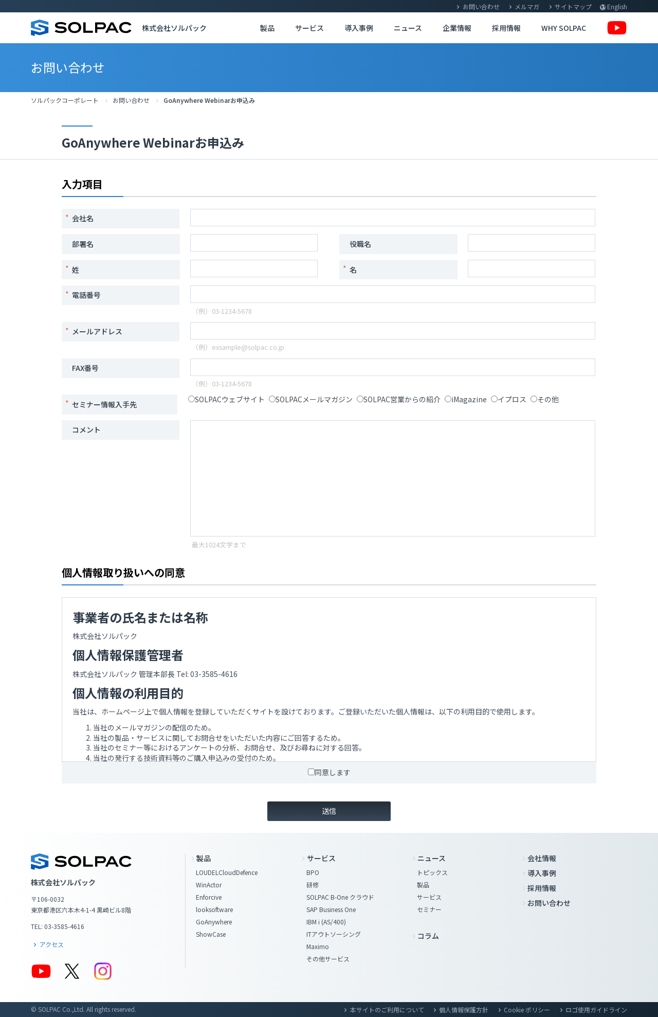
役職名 (360, 244)
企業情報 (457, 28)
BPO (312, 872)
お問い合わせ (481, 6)
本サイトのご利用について (387, 1009)
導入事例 (358, 28)
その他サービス (328, 958)
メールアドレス (97, 331)
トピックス (432, 872)
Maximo (317, 946)
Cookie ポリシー (527, 1009)
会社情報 (541, 858)
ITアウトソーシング (333, 934)
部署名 (83, 244)
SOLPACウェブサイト (226, 399)
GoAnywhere (214, 921)
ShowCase (211, 934)
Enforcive (209, 897)
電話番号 (86, 295)
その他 (545, 399)
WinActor (209, 884)
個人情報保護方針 (463, 1009)
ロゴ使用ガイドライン (596, 1009)
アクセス (52, 944)
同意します (329, 772)
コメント (86, 429)
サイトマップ (573, 6)
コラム (428, 936)
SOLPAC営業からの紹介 (399, 399)
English (617, 6)
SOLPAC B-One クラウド (340, 897)
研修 (312, 884)
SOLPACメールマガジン (311, 399)
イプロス (508, 399)
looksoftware (214, 909)
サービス (309, 28)
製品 (267, 28)
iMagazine (466, 399)
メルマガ (527, 6)
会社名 (83, 218)
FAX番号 (85, 368)
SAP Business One (331, 909)
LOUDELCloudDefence (227, 872)
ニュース (408, 28)
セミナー (429, 909)
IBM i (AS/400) (326, 921)
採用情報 (506, 28)
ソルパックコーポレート (65, 100)
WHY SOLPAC (563, 28)
